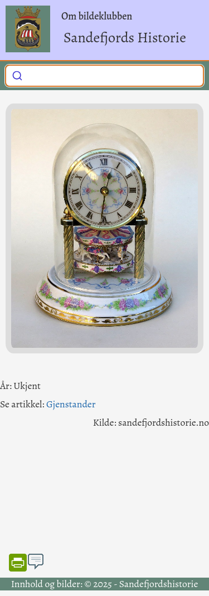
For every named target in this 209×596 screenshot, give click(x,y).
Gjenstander (70, 404)
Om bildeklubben (96, 16)
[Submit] (17, 74)
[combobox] (104, 75)
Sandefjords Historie (125, 37)
